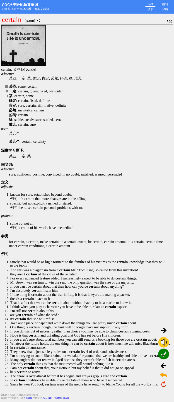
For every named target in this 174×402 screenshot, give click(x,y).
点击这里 (27, 398)
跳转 (165, 4)
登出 (165, 9)
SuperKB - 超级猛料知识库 (56, 398)
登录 (150, 9)
